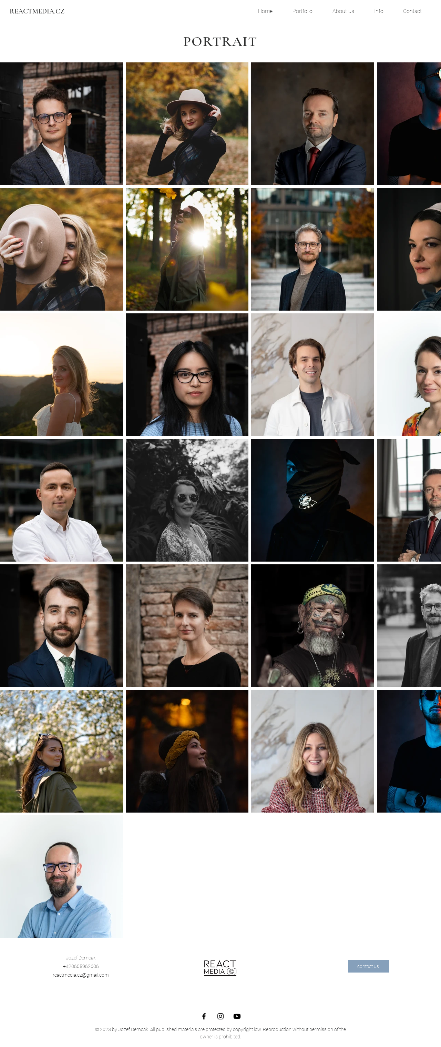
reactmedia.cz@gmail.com (81, 975)
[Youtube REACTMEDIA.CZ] (237, 1016)
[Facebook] (204, 1016)
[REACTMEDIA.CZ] (37, 11)
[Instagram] (220, 1016)
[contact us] (368, 966)
